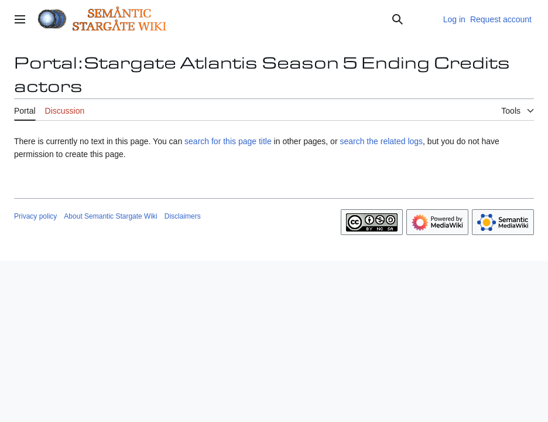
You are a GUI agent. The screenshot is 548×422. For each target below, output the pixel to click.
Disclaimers (183, 216)
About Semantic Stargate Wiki (110, 216)
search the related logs (381, 141)
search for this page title (228, 141)
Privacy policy (35, 216)
